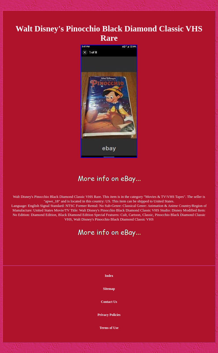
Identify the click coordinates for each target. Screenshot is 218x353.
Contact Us (109, 302)
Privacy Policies (109, 315)
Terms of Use (109, 328)
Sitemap (109, 289)
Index (109, 276)
